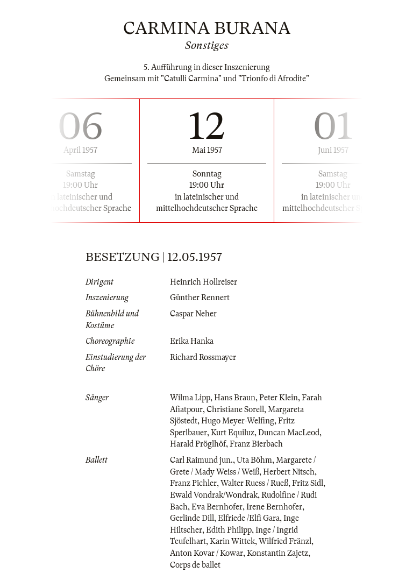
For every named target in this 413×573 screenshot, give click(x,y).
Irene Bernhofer (274, 507)
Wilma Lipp (190, 397)
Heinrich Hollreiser (203, 282)
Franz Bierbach (256, 444)
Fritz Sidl (307, 483)
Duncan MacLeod (288, 432)
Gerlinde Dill (192, 518)
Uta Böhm (254, 460)
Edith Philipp (229, 530)
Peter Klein (278, 397)
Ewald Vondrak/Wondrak (214, 495)
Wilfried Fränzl (285, 541)
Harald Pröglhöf (198, 444)
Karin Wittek (232, 541)
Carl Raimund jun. (201, 460)
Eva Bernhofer (217, 507)
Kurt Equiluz (232, 432)
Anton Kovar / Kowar (206, 553)
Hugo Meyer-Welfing (237, 420)
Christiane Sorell (235, 409)
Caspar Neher (193, 313)
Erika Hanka (191, 341)
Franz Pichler (193, 483)
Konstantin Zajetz (277, 553)
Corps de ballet (195, 565)
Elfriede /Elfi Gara (249, 518)
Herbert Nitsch (289, 472)
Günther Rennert (200, 297)
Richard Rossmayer (203, 357)
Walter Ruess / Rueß (254, 483)
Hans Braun (234, 397)
